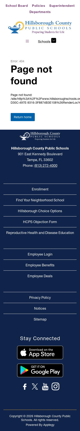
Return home (23, 117)
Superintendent (61, 6)
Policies (38, 6)
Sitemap (40, 319)
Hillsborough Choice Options (40, 211)
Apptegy (48, 425)
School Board (17, 6)
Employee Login (40, 254)
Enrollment (40, 189)
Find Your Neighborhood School (40, 200)
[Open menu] (27, 41)
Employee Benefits (40, 265)
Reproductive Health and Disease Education (40, 233)
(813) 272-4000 (45, 165)
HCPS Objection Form (40, 222)
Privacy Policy (40, 297)
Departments (40, 12)
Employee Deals (40, 276)
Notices (40, 308)
